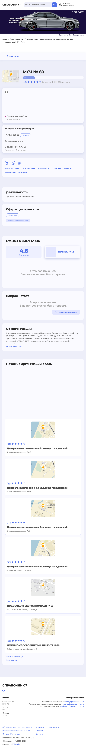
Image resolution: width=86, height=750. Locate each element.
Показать (25, 135)
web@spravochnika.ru (74, 702)
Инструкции (53, 727)
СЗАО (21, 39)
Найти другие (12, 660)
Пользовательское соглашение (16, 731)
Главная (6, 39)
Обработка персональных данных (17, 727)
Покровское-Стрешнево (37, 39)
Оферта (39, 734)
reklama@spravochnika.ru (73, 704)
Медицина (54, 39)
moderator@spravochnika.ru (72, 706)
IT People (16, 744)
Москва (14, 39)
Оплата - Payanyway (11, 734)
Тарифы (39, 731)
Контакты (40, 727)
